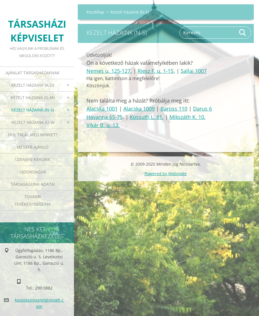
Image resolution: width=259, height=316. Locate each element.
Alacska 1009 (139, 108)
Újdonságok (32, 172)
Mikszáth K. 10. (187, 116)
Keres (243, 32)
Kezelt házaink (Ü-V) (33, 122)
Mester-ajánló (33, 147)
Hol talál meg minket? (32, 134)
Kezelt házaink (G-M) (33, 97)
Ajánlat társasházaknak (33, 72)
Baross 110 (173, 108)
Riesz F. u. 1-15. (156, 70)
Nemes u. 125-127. (109, 70)
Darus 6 (202, 108)
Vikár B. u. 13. (103, 125)
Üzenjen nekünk (32, 159)
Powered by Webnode (166, 173)
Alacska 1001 (102, 108)
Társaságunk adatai (33, 184)
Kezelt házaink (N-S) (32, 110)
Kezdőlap (95, 12)
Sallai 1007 (194, 70)
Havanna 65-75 (104, 116)
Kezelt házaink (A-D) (32, 85)
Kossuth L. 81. (147, 116)
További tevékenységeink (32, 200)
